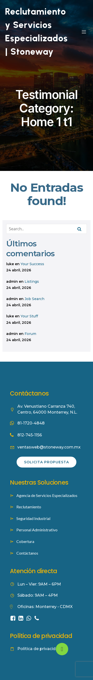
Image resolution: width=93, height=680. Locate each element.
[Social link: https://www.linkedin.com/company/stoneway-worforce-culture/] (22, 618)
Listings (32, 281)
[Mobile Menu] (84, 31)
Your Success (32, 264)
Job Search (34, 299)
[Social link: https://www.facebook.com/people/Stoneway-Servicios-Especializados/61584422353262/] (14, 618)
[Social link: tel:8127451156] (38, 618)
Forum (30, 333)
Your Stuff (29, 316)
